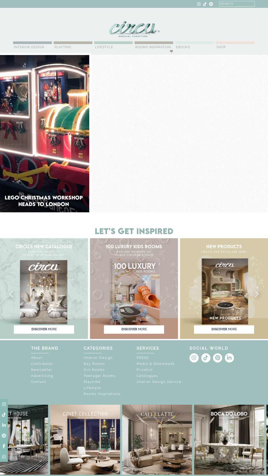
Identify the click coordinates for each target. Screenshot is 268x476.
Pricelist (145, 370)
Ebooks (183, 47)
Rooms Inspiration (153, 47)
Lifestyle (104, 47)
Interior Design (29, 47)
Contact (38, 382)
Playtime (62, 47)
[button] (11, 294)
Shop (221, 47)
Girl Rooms (94, 370)
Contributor (42, 364)
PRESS (143, 358)
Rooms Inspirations (102, 394)
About (36, 358)
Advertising (42, 376)
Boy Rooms (94, 364)
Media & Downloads (156, 364)
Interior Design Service (159, 382)
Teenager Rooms (100, 376)
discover (44, 329)
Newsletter (41, 370)
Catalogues (147, 376)
